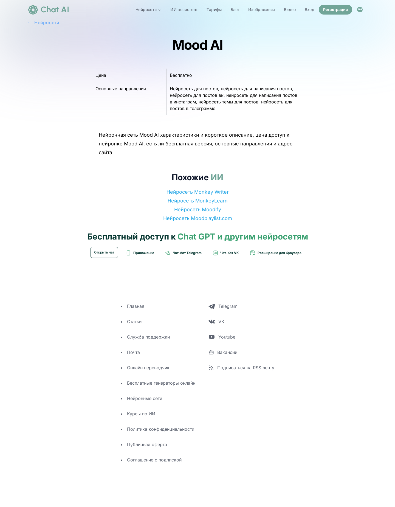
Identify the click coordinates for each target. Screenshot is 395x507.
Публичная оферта (147, 444)
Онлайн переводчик (148, 367)
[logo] (48, 9)
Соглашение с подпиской (154, 460)
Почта (133, 352)
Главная (135, 306)
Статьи (134, 321)
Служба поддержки (148, 337)
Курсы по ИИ (141, 413)
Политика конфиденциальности (160, 429)
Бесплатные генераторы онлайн (161, 383)
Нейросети (149, 9)
